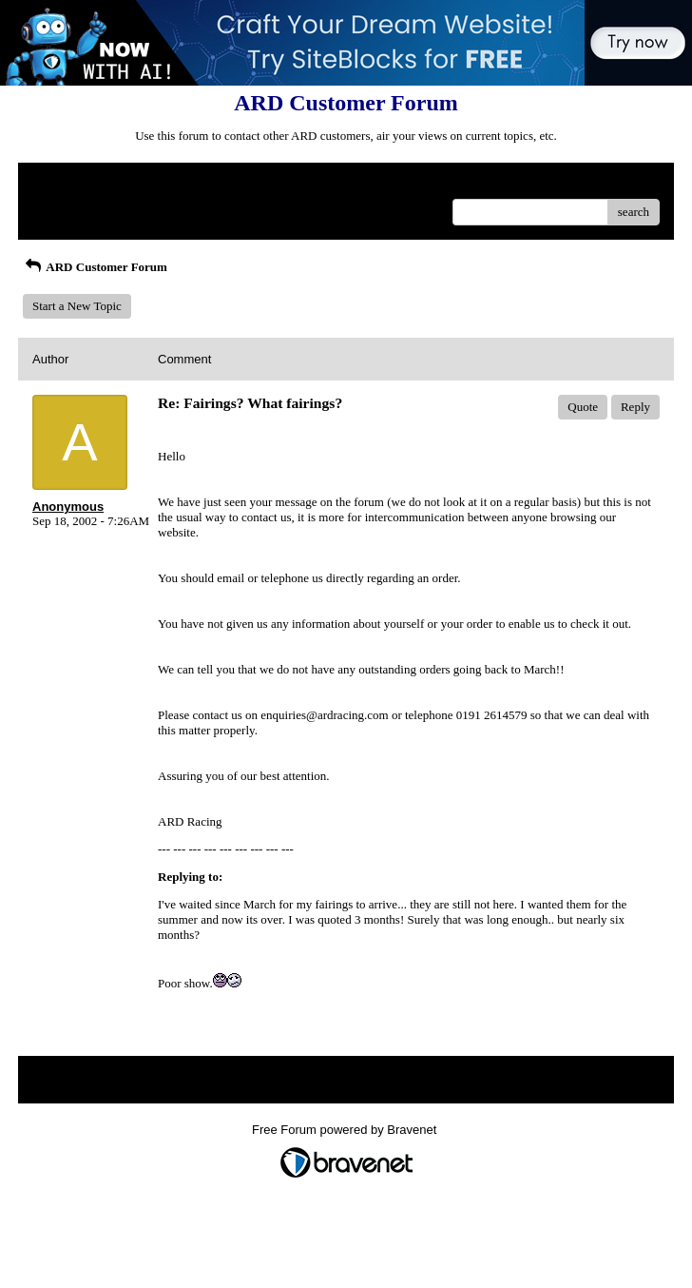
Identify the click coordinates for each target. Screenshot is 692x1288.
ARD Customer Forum (95, 267)
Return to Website (76, 184)
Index (151, 184)
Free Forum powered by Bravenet (346, 1129)
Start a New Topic (77, 306)
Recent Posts (64, 206)
